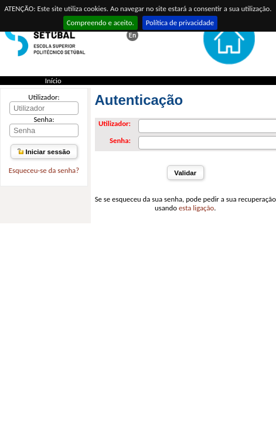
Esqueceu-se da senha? (44, 170)
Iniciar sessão (44, 151)
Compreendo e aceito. (100, 22)
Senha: (43, 119)
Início (53, 80)
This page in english (132, 35)
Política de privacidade (180, 22)
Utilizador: (44, 97)
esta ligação (196, 207)
